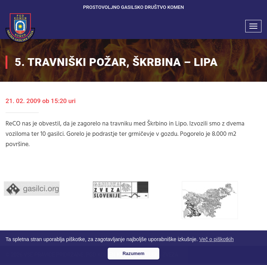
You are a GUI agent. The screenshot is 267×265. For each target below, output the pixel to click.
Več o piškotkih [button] (216, 239)
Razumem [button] (133, 253)
